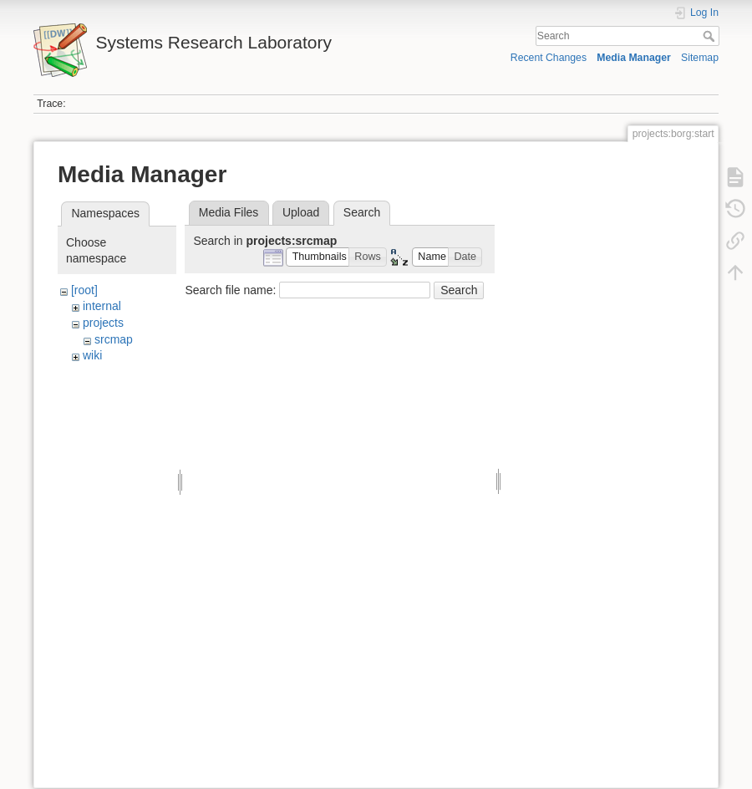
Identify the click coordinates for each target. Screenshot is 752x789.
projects (103, 322)
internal (102, 306)
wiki (92, 355)
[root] (84, 290)
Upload (300, 212)
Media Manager (634, 58)
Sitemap (700, 58)
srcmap (113, 339)
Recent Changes (549, 58)
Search (711, 36)
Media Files (229, 212)
